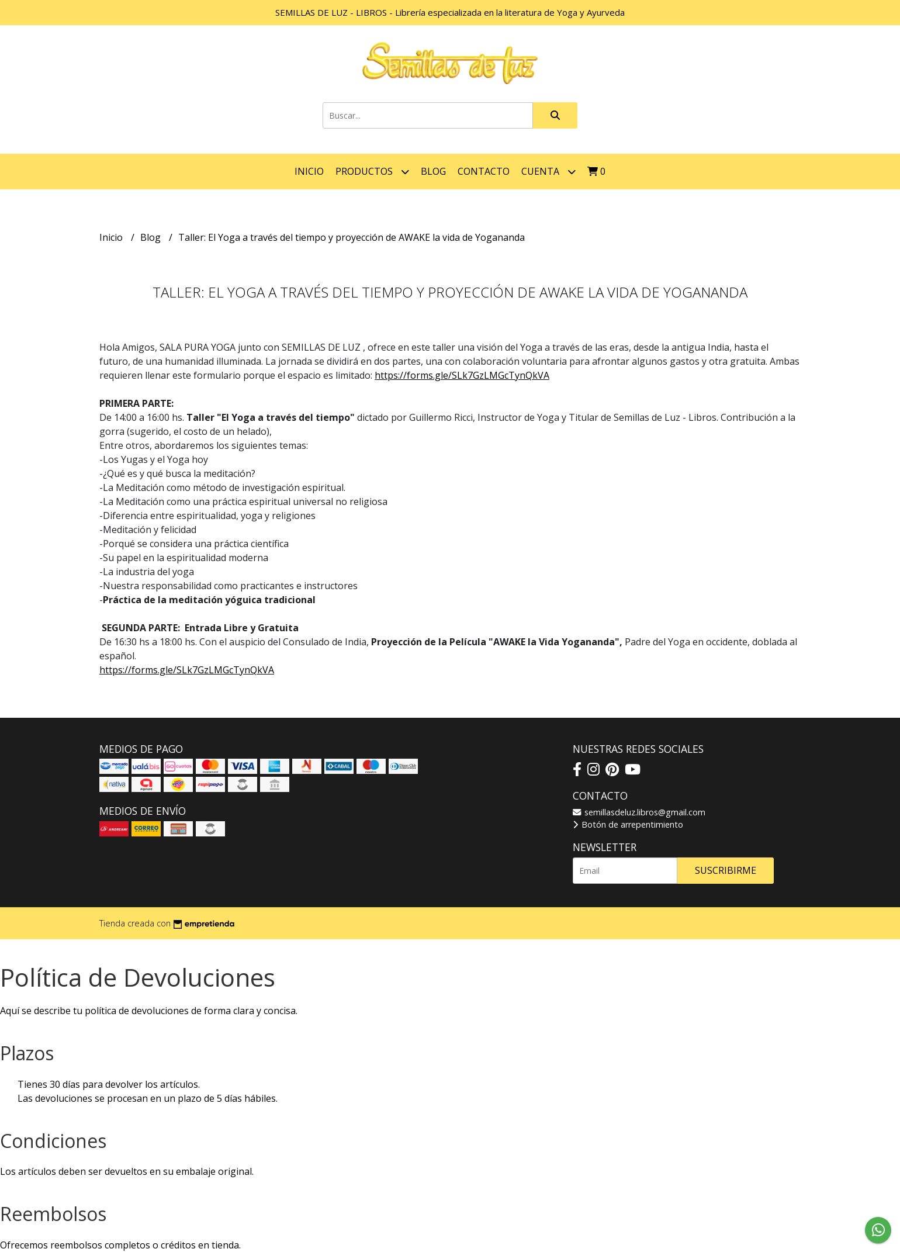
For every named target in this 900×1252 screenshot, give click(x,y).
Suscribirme (725, 870)
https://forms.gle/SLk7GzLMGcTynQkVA (462, 375)
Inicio (309, 171)
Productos (372, 171)
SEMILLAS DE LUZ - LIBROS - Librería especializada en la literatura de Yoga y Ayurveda (450, 12)
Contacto (484, 171)
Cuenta (548, 171)
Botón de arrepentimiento (628, 824)
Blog (433, 171)
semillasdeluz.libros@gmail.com (639, 812)
